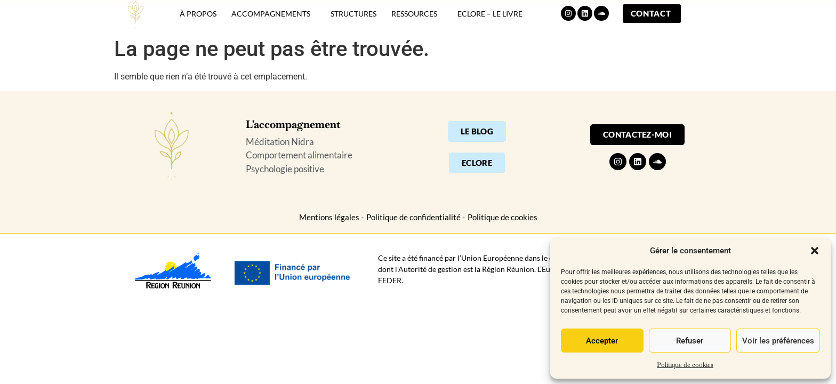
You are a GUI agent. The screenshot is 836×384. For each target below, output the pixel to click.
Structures (353, 20)
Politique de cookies (685, 365)
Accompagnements (273, 19)
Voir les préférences (778, 341)
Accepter (602, 341)
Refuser (689, 341)
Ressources (417, 19)
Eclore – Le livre (489, 20)
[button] (814, 250)
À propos (198, 20)
